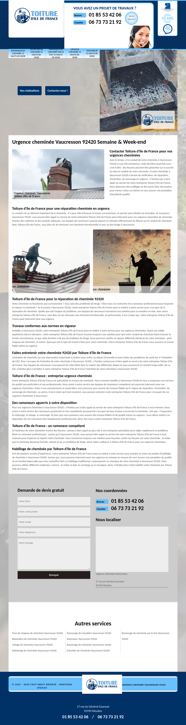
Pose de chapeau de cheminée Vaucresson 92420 (37, 633)
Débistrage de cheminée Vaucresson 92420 (34, 650)
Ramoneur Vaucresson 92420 (82, 639)
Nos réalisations (29, 90)
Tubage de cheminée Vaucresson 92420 (32, 644)
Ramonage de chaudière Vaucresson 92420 (89, 633)
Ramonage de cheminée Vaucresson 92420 (89, 644)
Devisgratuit (132, 18)
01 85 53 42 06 (105, 14)
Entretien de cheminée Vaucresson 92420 (88, 650)
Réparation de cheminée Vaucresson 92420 (34, 639)
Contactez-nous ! (58, 90)
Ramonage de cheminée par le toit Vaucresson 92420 (145, 636)
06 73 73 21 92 (105, 22)
